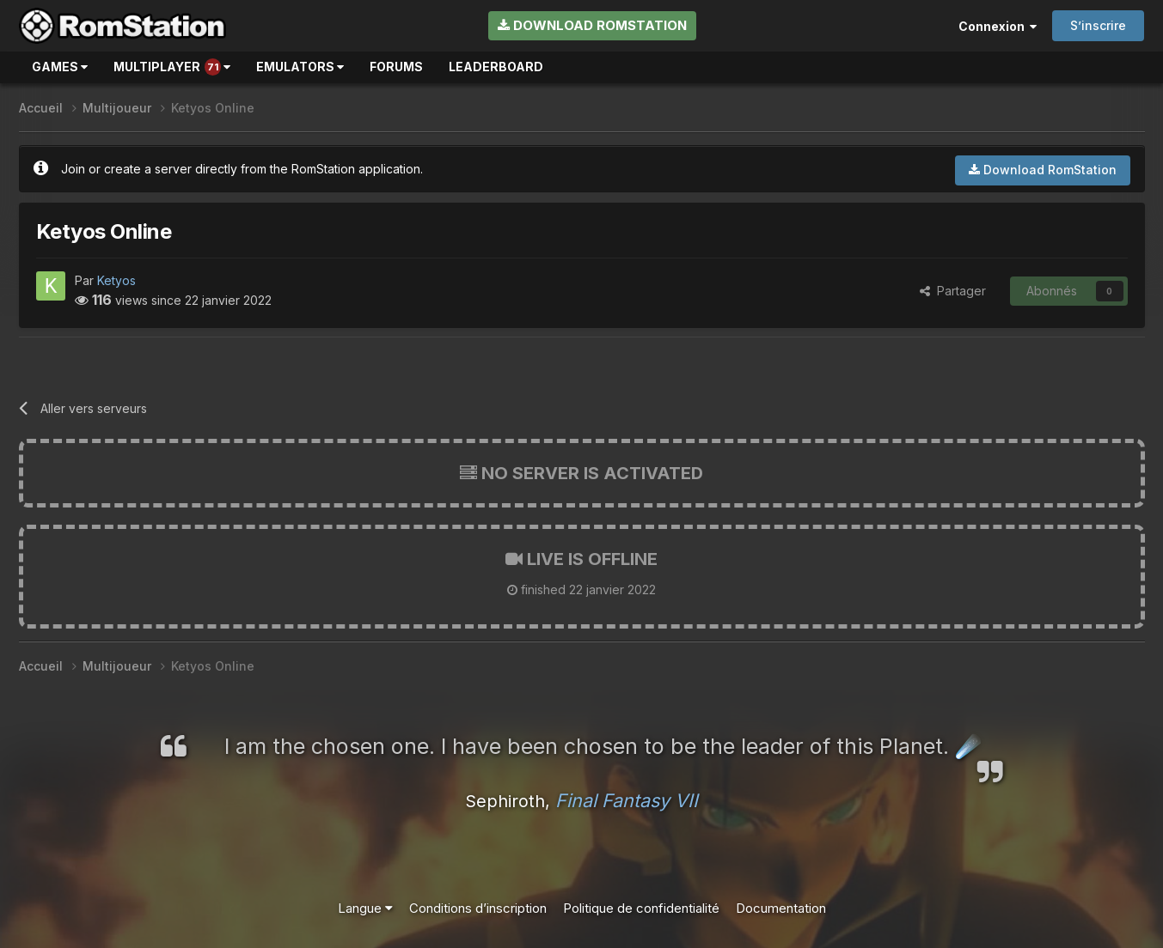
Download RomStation (592, 25)
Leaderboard (496, 66)
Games (60, 66)
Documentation (781, 908)
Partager (953, 290)
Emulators (300, 66)
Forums (396, 66)
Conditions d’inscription (478, 908)
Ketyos (116, 280)
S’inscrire (1098, 25)
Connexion (997, 26)
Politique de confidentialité (641, 908)
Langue (365, 908)
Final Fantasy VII (626, 800)
